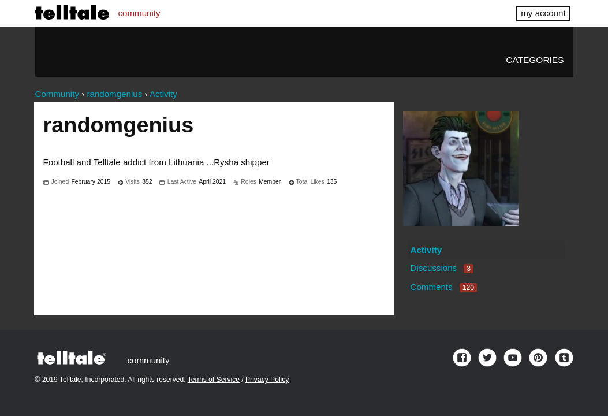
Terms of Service (214, 380)
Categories (535, 60)
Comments (443, 287)
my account (543, 13)
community (139, 13)
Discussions (441, 268)
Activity (426, 250)
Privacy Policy (267, 380)
